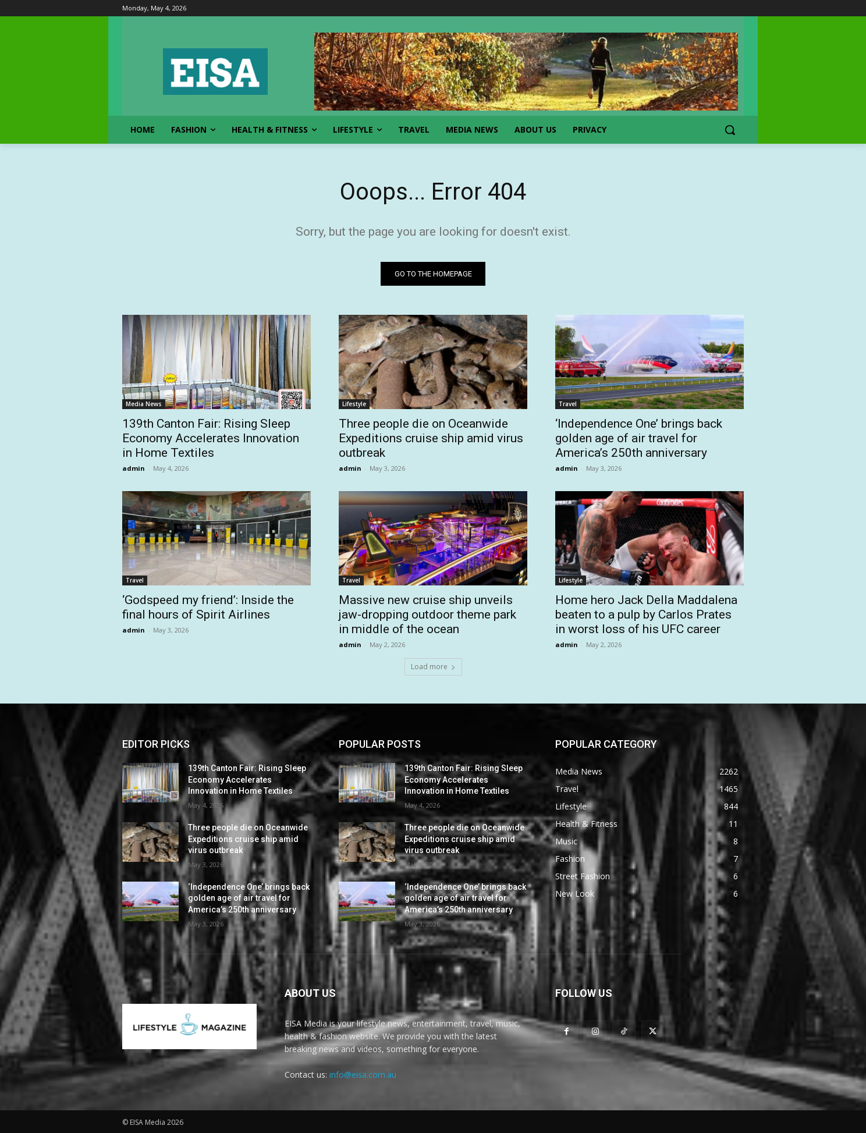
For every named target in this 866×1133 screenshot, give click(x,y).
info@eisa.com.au (362, 1074)
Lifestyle (354, 404)
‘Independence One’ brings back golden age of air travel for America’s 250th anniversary (638, 438)
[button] (730, 130)
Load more (433, 667)
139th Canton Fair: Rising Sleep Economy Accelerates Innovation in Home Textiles (210, 438)
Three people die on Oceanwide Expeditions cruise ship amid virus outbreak (431, 438)
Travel (568, 404)
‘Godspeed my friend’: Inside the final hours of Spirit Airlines (208, 607)
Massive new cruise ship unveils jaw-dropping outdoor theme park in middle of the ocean (427, 614)
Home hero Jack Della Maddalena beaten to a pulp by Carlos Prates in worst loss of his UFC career (646, 614)
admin (133, 468)
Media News (144, 404)
